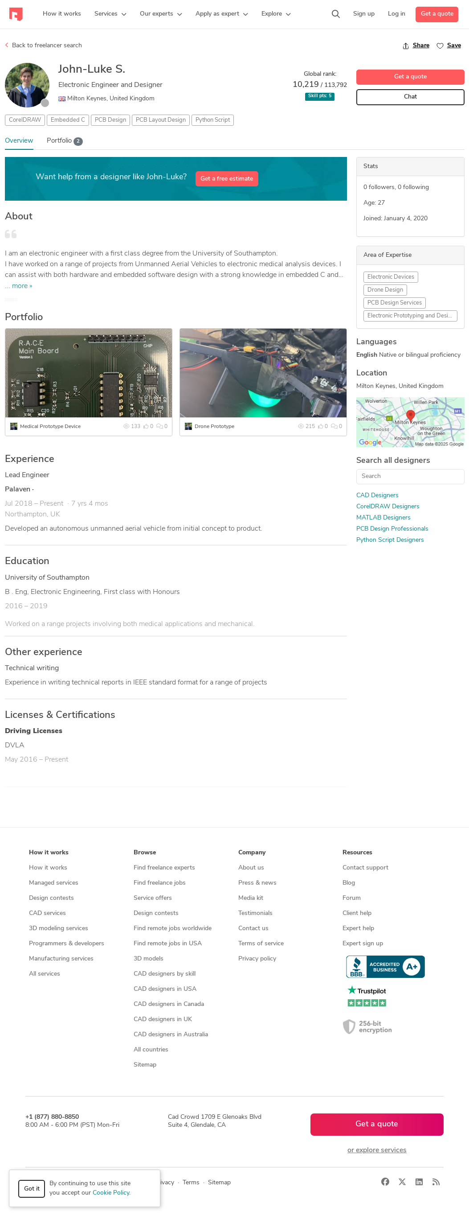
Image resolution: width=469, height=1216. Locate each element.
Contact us (253, 928)
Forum (352, 898)
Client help (357, 913)
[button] (110, 14)
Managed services (53, 883)
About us (251, 868)
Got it (32, 1189)
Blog (349, 883)
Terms (191, 1182)
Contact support (365, 868)
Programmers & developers (66, 943)
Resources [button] (357, 852)
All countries (151, 1050)
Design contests (51, 898)
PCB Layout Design (161, 120)
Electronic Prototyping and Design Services (412, 316)
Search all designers (393, 461)
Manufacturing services (61, 959)
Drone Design (385, 290)
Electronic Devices (390, 277)
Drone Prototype (214, 426)
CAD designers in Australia (171, 1034)
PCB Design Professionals (392, 529)
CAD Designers (377, 495)
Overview (19, 141)
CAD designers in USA (165, 989)
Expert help (358, 928)
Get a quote (437, 14)
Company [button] (251, 852)
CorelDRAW (25, 120)
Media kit (250, 898)
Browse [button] (145, 852)
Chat (410, 97)
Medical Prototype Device (50, 426)
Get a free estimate (226, 179)
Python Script (213, 120)
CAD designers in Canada (169, 1004)
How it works (48, 868)
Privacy (164, 1182)
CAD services (47, 913)
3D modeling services (58, 928)
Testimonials (255, 913)
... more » (19, 286)
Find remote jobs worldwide (173, 928)
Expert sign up (363, 943)
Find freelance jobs (160, 883)
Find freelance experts (164, 868)
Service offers (153, 898)
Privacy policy (257, 959)
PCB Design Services (394, 303)
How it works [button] (49, 852)
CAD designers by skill (165, 974)
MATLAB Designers (383, 518)
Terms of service (261, 943)
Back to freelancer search (43, 45)
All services (44, 974)
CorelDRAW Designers (388, 506)
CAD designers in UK (163, 1019)
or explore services (377, 1150)
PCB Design (110, 120)
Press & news (257, 883)
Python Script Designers (390, 540)
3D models (148, 959)
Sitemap (145, 1065)
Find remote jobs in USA (168, 943)
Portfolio (65, 141)
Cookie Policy (111, 1193)
